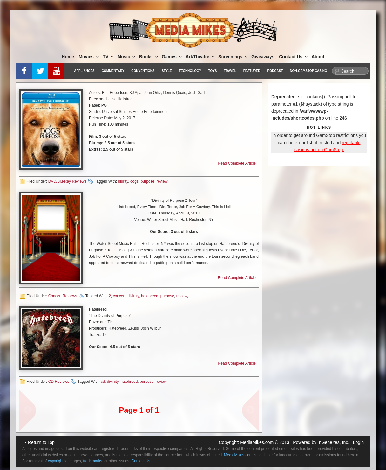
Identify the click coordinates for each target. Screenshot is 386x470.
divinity (133, 296)
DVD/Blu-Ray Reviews (67, 181)
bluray (123, 181)
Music (127, 56)
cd (103, 381)
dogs (134, 181)
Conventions (142, 71)
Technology (190, 71)
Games (172, 56)
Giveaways (262, 56)
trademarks (92, 461)
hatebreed (149, 296)
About (318, 56)
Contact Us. (142, 461)
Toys (212, 71)
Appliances (84, 71)
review (162, 181)
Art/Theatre (200, 56)
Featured (252, 71)
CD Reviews (58, 381)
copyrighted (58, 461)
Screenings (233, 56)
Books (149, 56)
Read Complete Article (237, 163)
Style (167, 71)
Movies (88, 56)
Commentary (113, 71)
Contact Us (293, 56)
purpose (147, 181)
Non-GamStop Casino (308, 71)
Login (358, 442)
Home (68, 56)
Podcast (275, 71)
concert (119, 296)
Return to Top (41, 442)
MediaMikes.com (257, 442)
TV (108, 56)
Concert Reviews (62, 296)
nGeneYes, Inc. (334, 442)
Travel (230, 71)
